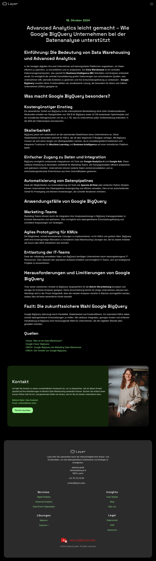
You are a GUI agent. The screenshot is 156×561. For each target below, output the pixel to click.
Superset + (44, 527)
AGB (112, 527)
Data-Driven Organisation (44, 508)
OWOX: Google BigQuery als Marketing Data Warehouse (53, 347)
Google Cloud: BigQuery (37, 344)
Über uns (112, 508)
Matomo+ (44, 522)
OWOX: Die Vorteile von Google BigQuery (46, 350)
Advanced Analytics (43, 503)
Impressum (112, 531)
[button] (22, 410)
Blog (112, 503)
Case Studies (112, 498)
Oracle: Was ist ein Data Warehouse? (44, 341)
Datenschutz (112, 522)
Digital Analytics (44, 498)
